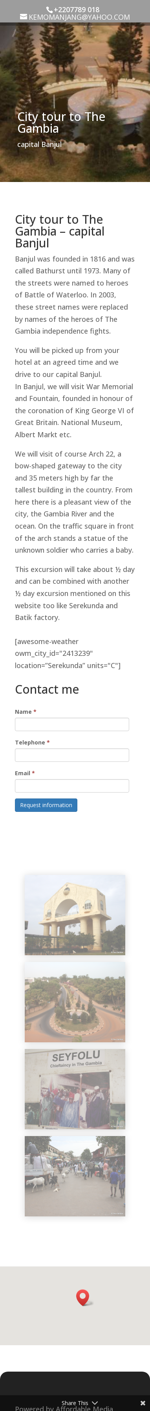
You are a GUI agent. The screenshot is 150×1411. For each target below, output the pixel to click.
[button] (85, 1297)
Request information (46, 805)
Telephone (32, 742)
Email (25, 773)
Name (26, 711)
